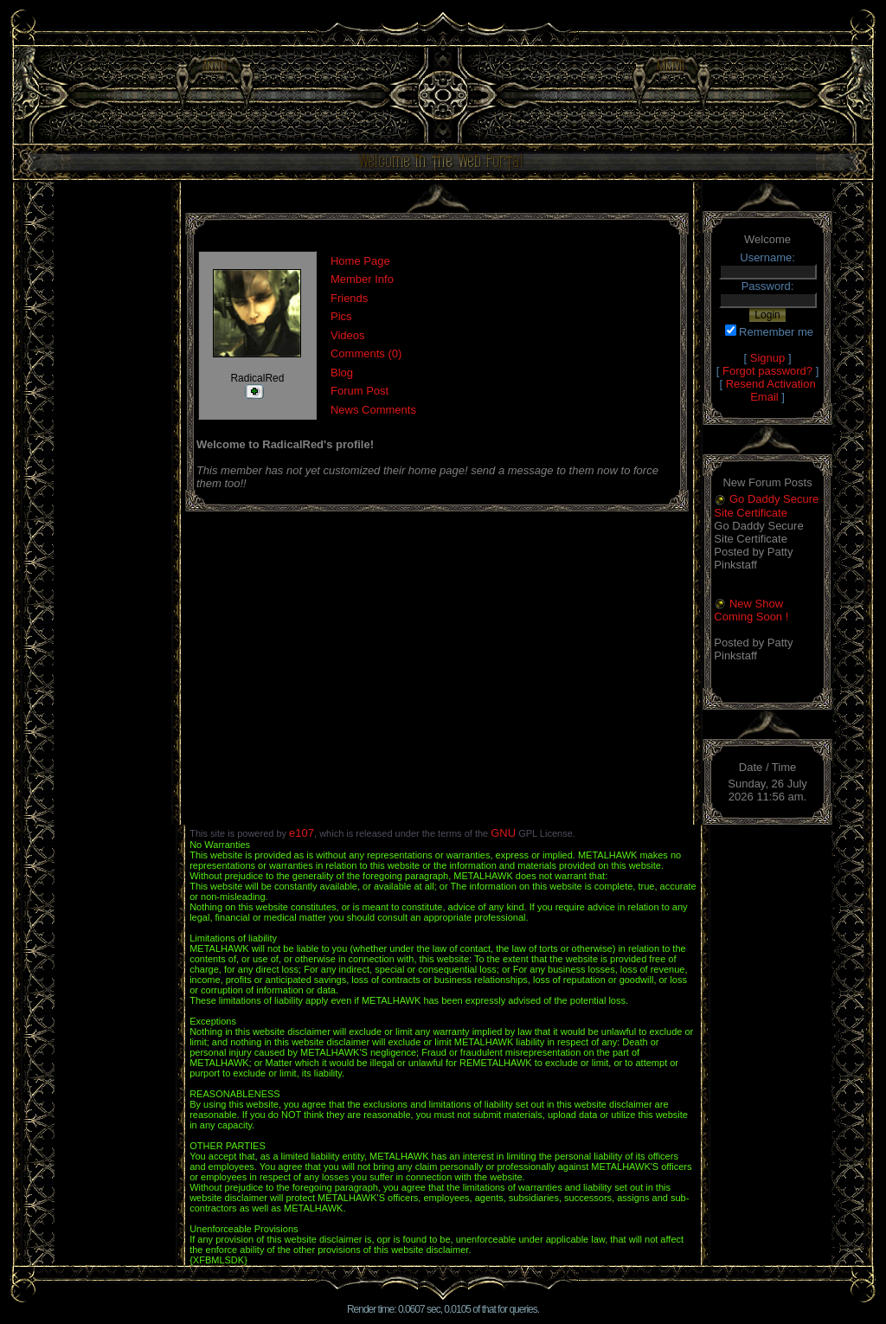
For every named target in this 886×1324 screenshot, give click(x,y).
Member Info (362, 279)
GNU (503, 832)
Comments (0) (366, 353)
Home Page (360, 260)
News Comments (373, 409)
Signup (767, 357)
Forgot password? (767, 370)
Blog (342, 372)
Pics (341, 316)
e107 (301, 832)
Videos (348, 335)
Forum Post (359, 390)
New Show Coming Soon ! (751, 610)
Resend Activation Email (771, 390)
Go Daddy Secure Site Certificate (766, 505)
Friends (349, 298)
